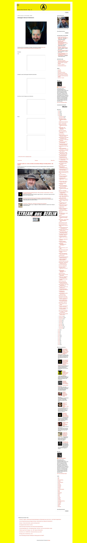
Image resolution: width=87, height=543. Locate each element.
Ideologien (59, 485)
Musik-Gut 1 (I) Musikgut (62, 190)
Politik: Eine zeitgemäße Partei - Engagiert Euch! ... (63, 192)
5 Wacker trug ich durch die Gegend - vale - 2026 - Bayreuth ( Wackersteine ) (63, 38)
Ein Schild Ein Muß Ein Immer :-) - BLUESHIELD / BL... (63, 228)
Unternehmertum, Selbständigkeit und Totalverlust (62, 271)
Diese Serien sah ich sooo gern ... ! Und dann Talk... (63, 159)
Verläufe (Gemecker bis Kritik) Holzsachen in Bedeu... (63, 136)
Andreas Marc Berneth (62, 87)
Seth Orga (59, 502)
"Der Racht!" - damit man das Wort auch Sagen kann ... (63, 298)
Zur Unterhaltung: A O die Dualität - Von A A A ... (63, 203)
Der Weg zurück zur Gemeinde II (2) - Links (25, 533)
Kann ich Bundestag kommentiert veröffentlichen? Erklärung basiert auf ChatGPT (31, 535)
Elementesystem (60, 482)
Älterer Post (52, 160)
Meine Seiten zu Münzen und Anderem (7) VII (63, 287)
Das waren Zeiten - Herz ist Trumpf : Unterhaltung (63, 181)
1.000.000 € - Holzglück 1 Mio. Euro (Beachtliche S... (63, 308)
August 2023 (61, 318)
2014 (59, 340)
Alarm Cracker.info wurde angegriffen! (63, 164)
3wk (58, 477)
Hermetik (59, 484)
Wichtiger (60, 215)
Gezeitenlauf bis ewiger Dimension (62, 184)
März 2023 (60, 325)
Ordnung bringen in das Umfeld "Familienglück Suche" (63, 138)
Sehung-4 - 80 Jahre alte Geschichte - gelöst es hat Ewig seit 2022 (63, 47)
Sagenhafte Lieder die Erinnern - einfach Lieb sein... (63, 230)
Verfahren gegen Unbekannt (63, 210)
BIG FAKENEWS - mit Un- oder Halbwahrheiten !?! (63, 285)
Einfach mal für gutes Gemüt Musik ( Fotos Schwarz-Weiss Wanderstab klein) (31, 526)
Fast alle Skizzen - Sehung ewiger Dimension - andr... (63, 153)
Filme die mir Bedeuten (62, 174)
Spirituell (59, 504)
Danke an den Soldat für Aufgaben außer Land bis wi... (63, 237)
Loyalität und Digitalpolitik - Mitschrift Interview (63, 259)
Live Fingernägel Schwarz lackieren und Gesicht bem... (63, 289)
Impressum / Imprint (61, 77)
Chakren (59, 481)
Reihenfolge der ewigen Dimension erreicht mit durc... (62, 120)
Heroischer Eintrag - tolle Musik (63, 261)
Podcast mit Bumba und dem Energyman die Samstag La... (63, 217)
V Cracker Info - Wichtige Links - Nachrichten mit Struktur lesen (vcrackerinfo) (34, 203)
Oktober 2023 (61, 316)
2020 (59, 332)
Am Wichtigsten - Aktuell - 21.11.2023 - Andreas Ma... (63, 194)
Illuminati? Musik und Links (63, 222)
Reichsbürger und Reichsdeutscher (62, 291)
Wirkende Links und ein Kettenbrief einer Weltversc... (63, 199)
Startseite (36, 160)
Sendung (59, 499)
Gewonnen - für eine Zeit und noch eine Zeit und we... (63, 306)
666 (58, 478)
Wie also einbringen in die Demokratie (63, 132)
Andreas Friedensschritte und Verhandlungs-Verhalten (63, 232)
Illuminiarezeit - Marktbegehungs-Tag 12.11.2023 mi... (62, 244)
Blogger (49, 540)
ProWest (59, 497)
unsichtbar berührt (61, 255)
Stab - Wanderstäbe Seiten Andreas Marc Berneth (63, 155)
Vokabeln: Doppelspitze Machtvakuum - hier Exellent (63, 148)
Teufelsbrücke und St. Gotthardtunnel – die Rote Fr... (63, 179)
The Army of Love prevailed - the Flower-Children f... (63, 176)
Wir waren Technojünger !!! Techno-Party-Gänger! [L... (63, 186)
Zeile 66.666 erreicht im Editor (63, 249)
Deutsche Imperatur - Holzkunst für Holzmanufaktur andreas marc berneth (65, 394)
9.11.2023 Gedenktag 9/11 (63, 264)
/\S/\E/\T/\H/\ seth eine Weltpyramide (65, 442)
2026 (59, 111)
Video (59, 505)
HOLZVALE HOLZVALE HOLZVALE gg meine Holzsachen (63, 61)
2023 (59, 115)
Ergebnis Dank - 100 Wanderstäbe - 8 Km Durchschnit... (62, 128)
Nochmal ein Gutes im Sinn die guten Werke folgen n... (63, 169)
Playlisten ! (59, 71)
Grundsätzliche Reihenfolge (63, 296)
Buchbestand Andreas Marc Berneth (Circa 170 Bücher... (63, 161)
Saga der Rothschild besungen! (63, 171)
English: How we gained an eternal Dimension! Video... (63, 254)
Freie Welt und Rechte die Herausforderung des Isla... (63, 283)
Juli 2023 (60, 320)
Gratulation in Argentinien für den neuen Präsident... (63, 209)
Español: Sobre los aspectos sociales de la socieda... (63, 205)
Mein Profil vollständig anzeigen (62, 102)
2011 (59, 344)
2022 (59, 329)
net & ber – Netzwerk (61, 64)
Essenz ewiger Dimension (63, 165)
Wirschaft (59, 506)
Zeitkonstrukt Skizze (62, 273)
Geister (59, 483)
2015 (59, 339)
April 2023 (60, 324)
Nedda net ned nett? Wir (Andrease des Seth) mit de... (63, 125)
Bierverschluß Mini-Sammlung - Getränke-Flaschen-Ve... (63, 257)
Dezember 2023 (61, 116)
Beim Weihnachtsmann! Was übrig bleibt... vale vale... (63, 234)
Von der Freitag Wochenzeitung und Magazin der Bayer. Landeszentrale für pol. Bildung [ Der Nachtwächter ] (63, 54)
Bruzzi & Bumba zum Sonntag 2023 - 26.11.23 (63, 151)
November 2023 (61, 117)
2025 (59, 112)
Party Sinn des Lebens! (62, 295)
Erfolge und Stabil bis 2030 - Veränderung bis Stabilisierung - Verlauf (65, 424)
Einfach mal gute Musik (62, 281)
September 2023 (61, 317)
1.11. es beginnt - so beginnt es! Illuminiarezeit (63, 312)
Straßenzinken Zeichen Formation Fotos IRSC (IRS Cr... (63, 188)
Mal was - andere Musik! (62, 123)
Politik (59, 496)
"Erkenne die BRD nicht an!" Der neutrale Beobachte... (63, 300)
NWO (59, 495)
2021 (59, 331)
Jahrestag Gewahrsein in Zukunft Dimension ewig (63, 157)
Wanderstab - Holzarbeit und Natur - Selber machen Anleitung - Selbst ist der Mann (66, 415)
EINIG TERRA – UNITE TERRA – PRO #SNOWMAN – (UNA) (63, 220)
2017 (59, 336)
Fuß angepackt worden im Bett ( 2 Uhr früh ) (26, 524)
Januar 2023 (61, 328)
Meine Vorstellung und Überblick (63, 74)
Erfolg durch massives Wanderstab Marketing (63, 241)
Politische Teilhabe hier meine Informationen (63, 275)
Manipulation (60, 492)
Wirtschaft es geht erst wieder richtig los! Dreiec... (63, 314)
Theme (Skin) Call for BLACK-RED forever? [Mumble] (63, 144)
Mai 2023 (60, 322)
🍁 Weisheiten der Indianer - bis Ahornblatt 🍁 (63, 142)
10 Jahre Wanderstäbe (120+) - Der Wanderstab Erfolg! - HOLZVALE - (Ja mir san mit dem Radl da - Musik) (35, 528)
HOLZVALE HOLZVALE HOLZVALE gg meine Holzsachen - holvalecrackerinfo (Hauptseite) (37, 198)
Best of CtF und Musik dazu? (63, 310)
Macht (59, 490)
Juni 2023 (60, 321)
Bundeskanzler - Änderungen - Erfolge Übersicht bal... (63, 263)
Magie (59, 491)
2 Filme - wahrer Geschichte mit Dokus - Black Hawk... (63, 196)
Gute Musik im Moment (62, 130)
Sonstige (59, 503)
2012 (59, 343)
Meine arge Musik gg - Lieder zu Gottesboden (63, 213)
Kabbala (59, 488)
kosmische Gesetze (61, 489)
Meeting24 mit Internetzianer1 (62, 73)
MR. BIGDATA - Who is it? (63, 302)
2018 (59, 335)
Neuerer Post (20, 160)
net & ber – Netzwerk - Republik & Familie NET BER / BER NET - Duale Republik (65, 373)
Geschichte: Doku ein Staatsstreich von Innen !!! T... (63, 268)
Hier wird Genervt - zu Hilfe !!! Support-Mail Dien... (63, 293)
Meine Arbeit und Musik (61, 72)
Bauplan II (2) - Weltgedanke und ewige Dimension (63, 277)
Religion (59, 498)
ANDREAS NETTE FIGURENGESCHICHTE (63, 167)
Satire (60, 246)
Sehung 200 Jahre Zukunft (62, 65)
